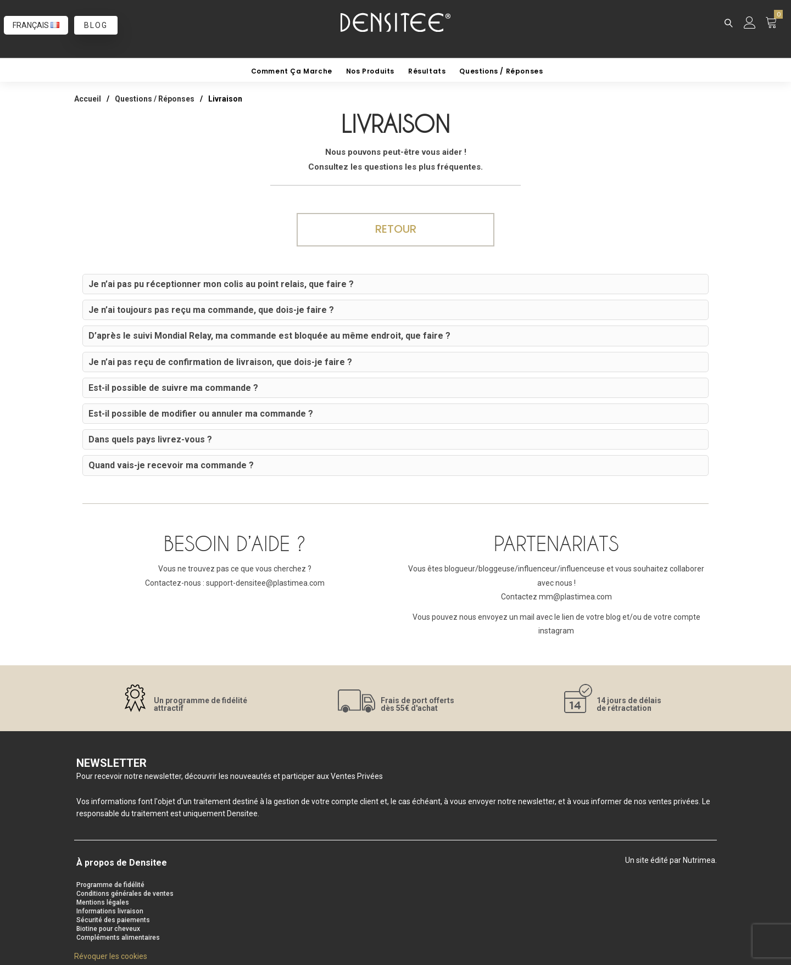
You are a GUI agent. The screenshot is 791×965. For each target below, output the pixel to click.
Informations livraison (109, 911)
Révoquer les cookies (110, 956)
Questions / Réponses (154, 98)
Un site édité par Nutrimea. (671, 860)
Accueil (87, 98)
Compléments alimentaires (118, 937)
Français (36, 25)
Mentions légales (102, 902)
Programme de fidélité (110, 885)
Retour (395, 229)
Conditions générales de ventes (125, 893)
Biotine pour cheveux (108, 929)
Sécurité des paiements (113, 920)
